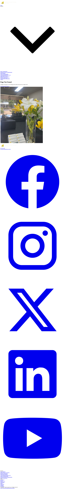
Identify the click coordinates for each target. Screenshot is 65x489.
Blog (9, 78)
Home (1, 5)
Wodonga (2, 485)
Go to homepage (3, 86)
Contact (1, 79)
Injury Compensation (3, 71)
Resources (10, 488)
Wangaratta (2, 484)
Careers (13, 488)
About (1, 78)
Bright (1, 483)
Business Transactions (4, 77)
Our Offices (6, 78)
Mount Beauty (2, 481)
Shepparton (2, 482)
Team (3, 78)
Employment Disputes (4, 474)
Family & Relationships (4, 74)
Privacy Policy (2, 488)
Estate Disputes (2, 73)
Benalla (1, 480)
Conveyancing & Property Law (5, 475)
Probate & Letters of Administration (6, 72)
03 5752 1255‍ (2, 148)
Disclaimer (7, 488)
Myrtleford (2, 486)
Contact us (7, 86)
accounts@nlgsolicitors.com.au (5, 149)
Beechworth (2, 479)
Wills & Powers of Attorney (4, 76)
